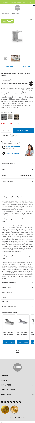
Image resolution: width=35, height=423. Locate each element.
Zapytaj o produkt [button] (17, 181)
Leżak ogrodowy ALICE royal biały (22, 333)
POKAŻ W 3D (9, 66)
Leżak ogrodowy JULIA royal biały (8, 333)
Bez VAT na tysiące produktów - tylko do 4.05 (17, 2)
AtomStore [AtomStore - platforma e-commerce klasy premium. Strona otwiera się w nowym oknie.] (21, 417)
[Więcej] (9, 130)
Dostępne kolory (6, 112)
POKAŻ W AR (26, 66)
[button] (17, 175)
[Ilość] (6, 130)
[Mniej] (3, 130)
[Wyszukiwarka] (25, 6)
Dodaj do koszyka (9, 342)
